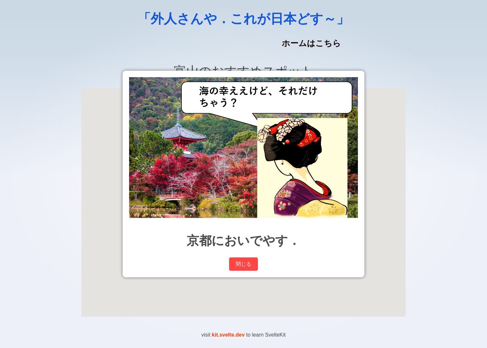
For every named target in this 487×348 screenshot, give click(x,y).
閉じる (243, 263)
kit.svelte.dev (228, 335)
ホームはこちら (311, 43)
